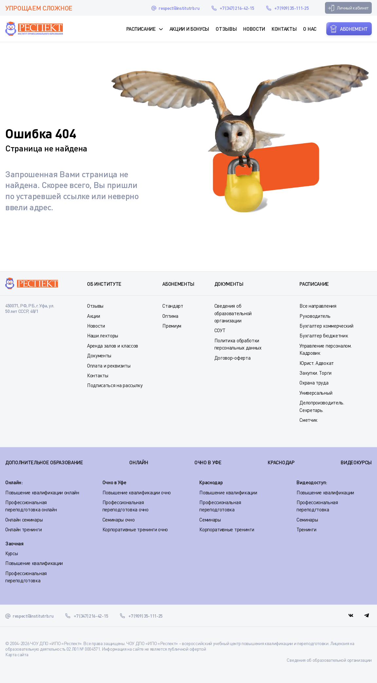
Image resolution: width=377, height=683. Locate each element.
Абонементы (178, 284)
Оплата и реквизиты (108, 365)
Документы (99, 355)
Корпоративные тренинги (226, 529)
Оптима (170, 316)
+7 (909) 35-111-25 (291, 8)
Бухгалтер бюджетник (323, 335)
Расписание (141, 29)
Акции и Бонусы (189, 29)
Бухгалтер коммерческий (326, 326)
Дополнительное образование (44, 462)
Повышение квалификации (228, 492)
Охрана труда (313, 382)
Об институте (104, 284)
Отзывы (226, 29)
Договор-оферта (232, 358)
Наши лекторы (102, 335)
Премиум (171, 326)
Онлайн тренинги (23, 529)
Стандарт (172, 306)
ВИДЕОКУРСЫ (356, 462)
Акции (93, 316)
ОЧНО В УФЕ (208, 462)
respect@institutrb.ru (179, 8)
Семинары (210, 519)
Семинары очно (118, 519)
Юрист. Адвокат (316, 363)
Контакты (284, 29)
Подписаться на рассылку (115, 385)
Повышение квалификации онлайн (42, 492)
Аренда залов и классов (112, 346)
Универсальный (315, 393)
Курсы (11, 553)
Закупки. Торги (315, 373)
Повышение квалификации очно (136, 492)
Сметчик (308, 420)
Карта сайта (16, 654)
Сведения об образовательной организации (233, 313)
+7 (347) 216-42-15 (237, 8)
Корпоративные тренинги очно (135, 529)
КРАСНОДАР (281, 462)
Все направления (317, 306)
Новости (254, 29)
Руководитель (314, 316)
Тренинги (306, 529)
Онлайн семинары (24, 519)
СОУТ (219, 330)
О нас (309, 29)
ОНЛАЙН (138, 462)
